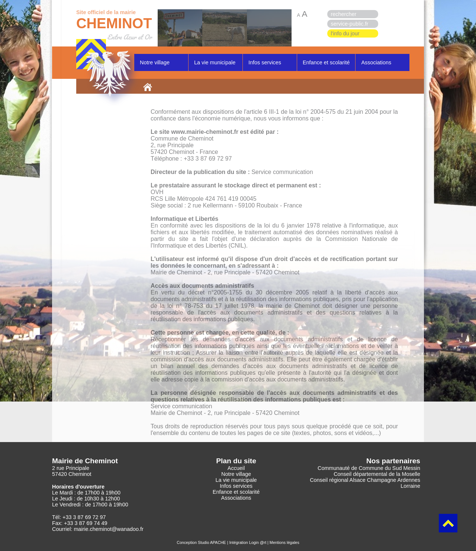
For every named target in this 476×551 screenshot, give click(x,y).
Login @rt (257, 542)
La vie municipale (214, 62)
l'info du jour (345, 33)
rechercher (344, 14)
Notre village (155, 62)
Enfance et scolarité (326, 62)
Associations (376, 62)
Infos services (264, 62)
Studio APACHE (212, 542)
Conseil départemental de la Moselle (377, 474)
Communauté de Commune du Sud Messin (369, 468)
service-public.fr (350, 24)
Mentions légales (284, 542)
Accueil (236, 468)
